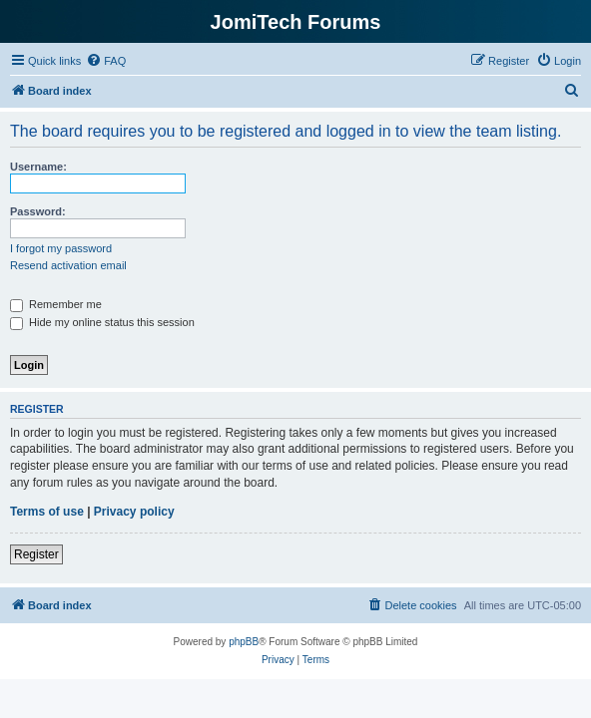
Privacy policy (134, 512)
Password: (38, 211)
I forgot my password (61, 248)
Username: (38, 167)
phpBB (244, 641)
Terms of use (47, 512)
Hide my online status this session (102, 322)
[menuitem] (106, 61)
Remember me (56, 304)
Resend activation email (68, 265)
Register (36, 554)
